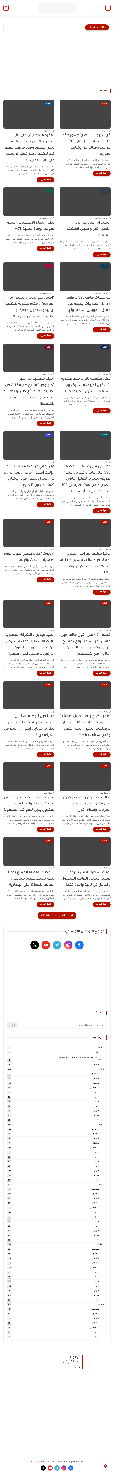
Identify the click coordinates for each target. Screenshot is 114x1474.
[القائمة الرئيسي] (108, 8)
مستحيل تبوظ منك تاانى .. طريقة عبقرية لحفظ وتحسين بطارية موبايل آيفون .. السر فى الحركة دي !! (29, 725)
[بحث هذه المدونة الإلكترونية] (62, 1025)
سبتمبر (95, 1083)
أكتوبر (96, 1065)
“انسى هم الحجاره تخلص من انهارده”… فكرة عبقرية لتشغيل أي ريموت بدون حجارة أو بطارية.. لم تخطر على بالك (29, 307)
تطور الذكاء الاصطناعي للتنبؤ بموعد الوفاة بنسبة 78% (30, 226)
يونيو (97, 1097)
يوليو (97, 1092)
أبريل (97, 1106)
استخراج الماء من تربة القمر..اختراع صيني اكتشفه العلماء (88, 229)
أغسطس (94, 1088)
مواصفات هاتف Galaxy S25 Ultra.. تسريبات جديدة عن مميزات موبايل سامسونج (89, 304)
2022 (100, 1185)
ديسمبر (95, 1074)
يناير (97, 1052)
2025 (99, 1060)
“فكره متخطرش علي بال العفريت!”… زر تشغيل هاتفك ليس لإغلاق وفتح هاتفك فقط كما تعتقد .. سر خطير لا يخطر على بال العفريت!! (29, 148)
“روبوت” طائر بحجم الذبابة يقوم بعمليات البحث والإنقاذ (29, 557)
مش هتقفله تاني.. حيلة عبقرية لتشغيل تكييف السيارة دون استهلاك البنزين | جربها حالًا (86, 385)
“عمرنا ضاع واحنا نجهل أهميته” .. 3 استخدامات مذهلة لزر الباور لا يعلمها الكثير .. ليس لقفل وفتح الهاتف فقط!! (85, 725)
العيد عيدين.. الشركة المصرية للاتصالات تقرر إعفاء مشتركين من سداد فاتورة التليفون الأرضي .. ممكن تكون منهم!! (29, 644)
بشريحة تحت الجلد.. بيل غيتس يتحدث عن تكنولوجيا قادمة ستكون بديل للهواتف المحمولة (28, 804)
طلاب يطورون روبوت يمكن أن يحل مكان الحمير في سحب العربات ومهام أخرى (86, 804)
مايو (97, 1102)
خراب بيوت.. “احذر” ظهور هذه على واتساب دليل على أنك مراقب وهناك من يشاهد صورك (86, 144)
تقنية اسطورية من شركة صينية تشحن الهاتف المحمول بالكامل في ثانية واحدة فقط (86, 879)
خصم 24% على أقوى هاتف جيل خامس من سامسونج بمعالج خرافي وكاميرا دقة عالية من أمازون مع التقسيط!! (86, 644)
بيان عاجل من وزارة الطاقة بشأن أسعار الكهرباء (78, 1058)
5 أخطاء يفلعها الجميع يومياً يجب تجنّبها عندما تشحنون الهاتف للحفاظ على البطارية (31, 879)
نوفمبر (96, 1134)
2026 (99, 1048)
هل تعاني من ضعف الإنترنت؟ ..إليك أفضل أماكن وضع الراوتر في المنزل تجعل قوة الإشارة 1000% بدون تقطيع (29, 476)
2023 (100, 1125)
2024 (99, 1069)
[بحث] (6, 8)
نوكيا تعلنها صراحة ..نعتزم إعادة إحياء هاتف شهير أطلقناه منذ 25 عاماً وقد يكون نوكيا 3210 (85, 563)
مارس (96, 1111)
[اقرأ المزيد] (102, 173)
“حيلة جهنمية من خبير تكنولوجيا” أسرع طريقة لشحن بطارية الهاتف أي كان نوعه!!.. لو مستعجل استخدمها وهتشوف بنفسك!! (28, 391)
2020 (99, 1305)
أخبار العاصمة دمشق (43, 1462)
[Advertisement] (57, 63)
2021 (100, 1245)
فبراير (96, 1115)
